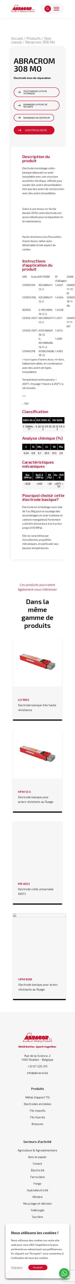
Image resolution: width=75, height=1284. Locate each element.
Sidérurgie (37, 1206)
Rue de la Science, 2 (37, 1054)
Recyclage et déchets (37, 1199)
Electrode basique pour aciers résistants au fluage (37, 796)
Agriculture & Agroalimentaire (37, 1146)
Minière (37, 1193)
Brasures (37, 1120)
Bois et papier (37, 1153)
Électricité (37, 1166)
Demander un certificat (36, 117)
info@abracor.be (37, 1069)
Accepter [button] (38, 1267)
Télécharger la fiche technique (35, 92)
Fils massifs (37, 1107)
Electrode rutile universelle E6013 (37, 888)
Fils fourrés (37, 1113)
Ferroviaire (37, 1173)
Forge (37, 1179)
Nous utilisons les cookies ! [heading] (35, 1232)
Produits (33, 38)
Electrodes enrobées (37, 1100)
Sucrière (37, 1213)
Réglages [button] (17, 1267)
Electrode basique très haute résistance (37, 704)
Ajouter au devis (36, 130)
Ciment (37, 1160)
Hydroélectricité (37, 1186)
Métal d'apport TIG (37, 1093)
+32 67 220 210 (37, 1062)
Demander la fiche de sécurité (35, 105)
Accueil (17, 38)
